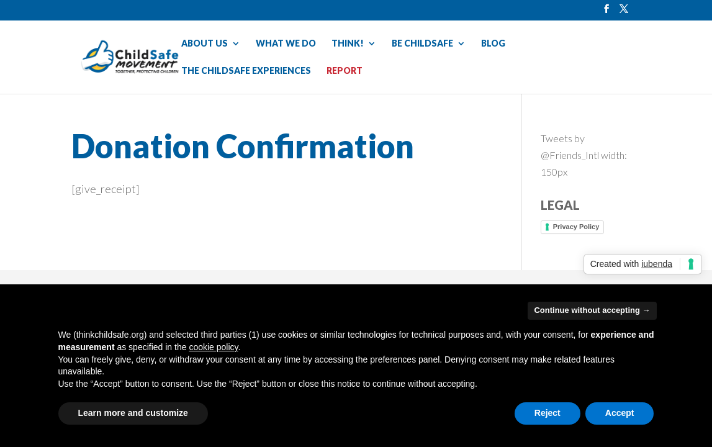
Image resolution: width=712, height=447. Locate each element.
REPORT (345, 71)
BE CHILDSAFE (422, 43)
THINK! (347, 43)
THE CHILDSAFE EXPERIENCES (246, 71)
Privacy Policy (576, 226)
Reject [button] (547, 413)
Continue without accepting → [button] (592, 310)
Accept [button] (619, 413)
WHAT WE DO (286, 43)
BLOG (493, 43)
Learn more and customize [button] (133, 413)
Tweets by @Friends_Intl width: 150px (584, 155)
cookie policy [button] (213, 347)
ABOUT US (204, 43)
